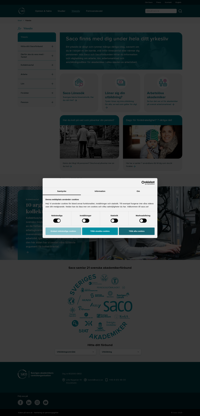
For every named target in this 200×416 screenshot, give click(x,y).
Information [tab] (100, 191)
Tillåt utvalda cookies (100, 231)
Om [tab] (138, 191)
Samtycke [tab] (61, 191)
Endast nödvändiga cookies (63, 231)
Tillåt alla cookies (137, 231)
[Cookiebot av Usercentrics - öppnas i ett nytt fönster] (143, 183)
